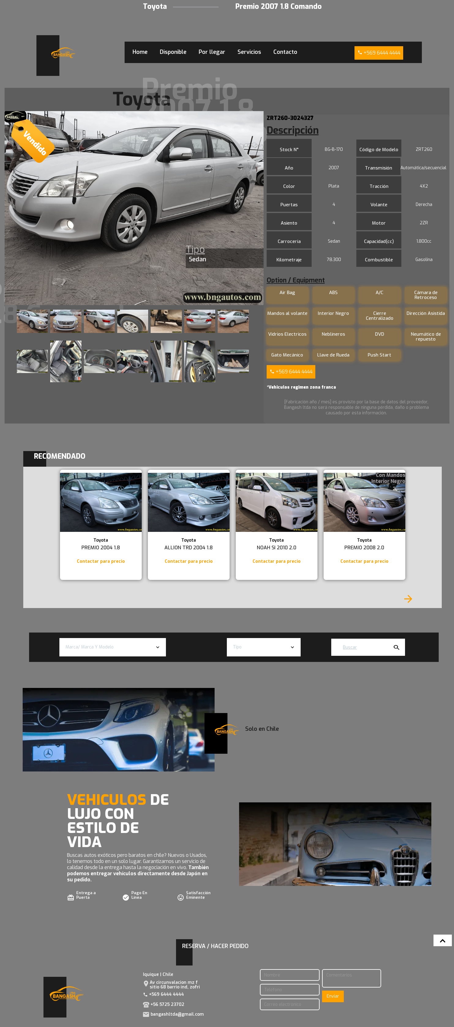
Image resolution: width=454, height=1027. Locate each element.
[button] (112, 647)
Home (140, 52)
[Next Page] (408, 599)
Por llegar (212, 52)
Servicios (249, 52)
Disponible (173, 52)
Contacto (285, 52)
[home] (63, 52)
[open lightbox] (134, 208)
